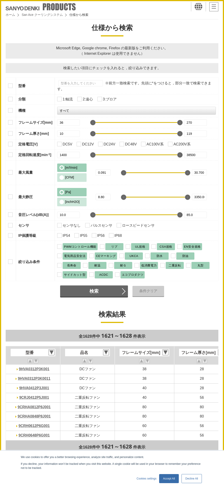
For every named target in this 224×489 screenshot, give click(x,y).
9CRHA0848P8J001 (34, 416)
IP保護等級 (27, 235)
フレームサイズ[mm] (35, 122)
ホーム (10, 15)
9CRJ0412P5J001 (34, 397)
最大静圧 (25, 197)
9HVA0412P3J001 (34, 388)
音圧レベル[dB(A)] (33, 215)
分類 (22, 99)
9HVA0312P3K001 (34, 369)
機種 (22, 110)
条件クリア (148, 291)
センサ (23, 225)
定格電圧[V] (28, 144)
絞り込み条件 (29, 262)
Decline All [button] (191, 478)
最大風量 (25, 172)
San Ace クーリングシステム (42, 15)
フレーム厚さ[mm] (33, 133)
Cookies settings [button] (146, 478)
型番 (22, 86)
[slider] (93, 122)
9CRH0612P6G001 (34, 426)
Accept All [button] (169, 478)
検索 (94, 291)
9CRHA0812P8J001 (34, 407)
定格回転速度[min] (34, 155)
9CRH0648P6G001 (34, 435)
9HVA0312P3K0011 (34, 378)
